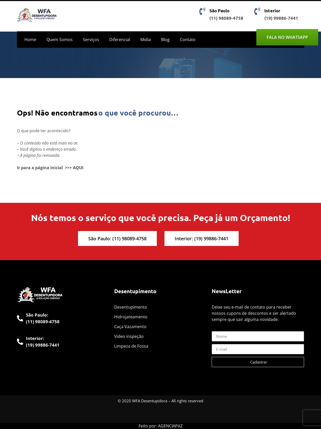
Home (30, 39)
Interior (272, 10)
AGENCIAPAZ (170, 426)
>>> (68, 167)
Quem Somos (59, 39)
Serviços (91, 39)
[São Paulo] (202, 11)
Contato (188, 39)
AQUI (78, 167)
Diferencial (119, 39)
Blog (165, 39)
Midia (145, 39)
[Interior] (257, 11)
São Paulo (219, 10)
